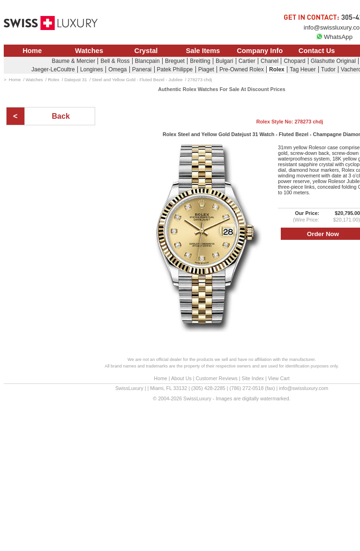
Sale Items (203, 50)
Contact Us (317, 50)
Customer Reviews (216, 378)
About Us (181, 378)
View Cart (279, 378)
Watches (89, 50)
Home (32, 50)
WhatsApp (334, 36)
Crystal (146, 50)
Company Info (260, 50)
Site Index (253, 378)
